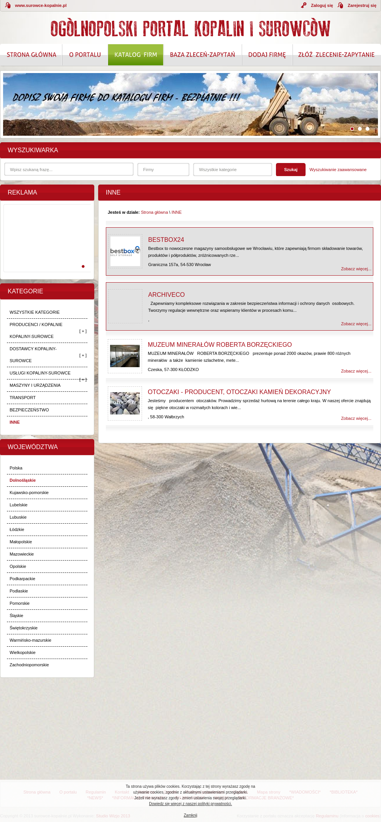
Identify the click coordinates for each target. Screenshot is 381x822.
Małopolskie (21, 541)
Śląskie (16, 615)
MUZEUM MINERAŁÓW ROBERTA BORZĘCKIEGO (220, 344)
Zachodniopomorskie (29, 664)
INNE (15, 422)
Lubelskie (18, 505)
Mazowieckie (22, 554)
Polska (16, 468)
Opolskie (18, 566)
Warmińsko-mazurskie (30, 640)
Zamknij (190, 815)
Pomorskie (20, 603)
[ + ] (83, 331)
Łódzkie (17, 529)
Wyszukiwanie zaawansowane (337, 169)
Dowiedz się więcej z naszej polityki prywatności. (190, 804)
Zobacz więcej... (356, 268)
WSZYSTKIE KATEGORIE (35, 312)
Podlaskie (19, 591)
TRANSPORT (23, 397)
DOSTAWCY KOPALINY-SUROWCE (33, 354)
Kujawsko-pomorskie (29, 492)
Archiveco (166, 294)
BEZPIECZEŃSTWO (29, 410)
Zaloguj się (322, 5)
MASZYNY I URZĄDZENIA (35, 385)
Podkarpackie (22, 578)
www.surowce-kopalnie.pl (41, 5)
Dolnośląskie (23, 480)
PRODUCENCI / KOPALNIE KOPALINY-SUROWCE (36, 330)
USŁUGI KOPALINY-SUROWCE (40, 373)
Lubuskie (18, 517)
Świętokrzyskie (24, 628)
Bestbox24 (166, 239)
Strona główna (154, 212)
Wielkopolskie (22, 652)
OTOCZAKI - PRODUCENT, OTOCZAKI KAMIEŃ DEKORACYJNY (239, 392)
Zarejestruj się (362, 5)
